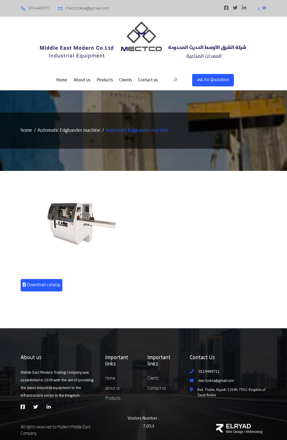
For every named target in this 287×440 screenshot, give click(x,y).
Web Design (234, 432)
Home (61, 80)
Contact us (148, 80)
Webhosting (254, 432)
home (26, 130)
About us (82, 80)
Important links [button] (116, 361)
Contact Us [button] (202, 358)
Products (105, 80)
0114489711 (35, 8)
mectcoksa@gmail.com (84, 8)
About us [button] (31, 358)
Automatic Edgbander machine (69, 130)
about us (112, 388)
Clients (125, 80)
